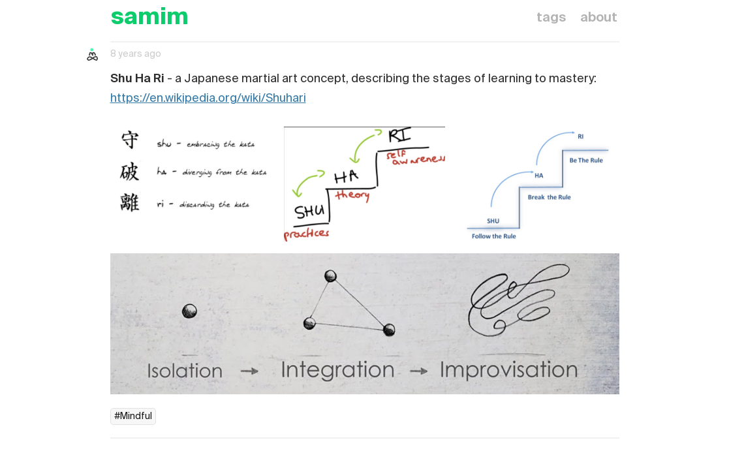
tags (551, 18)
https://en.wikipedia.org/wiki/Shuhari (208, 98)
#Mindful (133, 416)
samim (149, 18)
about (598, 18)
